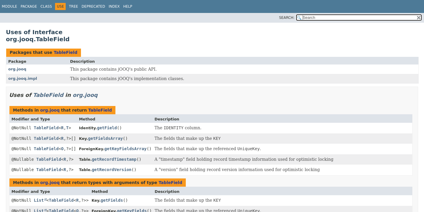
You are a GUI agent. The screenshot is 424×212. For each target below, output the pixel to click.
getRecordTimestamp (114, 159)
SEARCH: (287, 18)
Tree (73, 6)
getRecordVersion (112, 169)
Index (114, 6)
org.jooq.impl (22, 78)
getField (107, 127)
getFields (112, 200)
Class (46, 6)
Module (9, 6)
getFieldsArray (105, 138)
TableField (65, 52)
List (39, 200)
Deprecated (93, 6)
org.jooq (17, 69)
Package (29, 6)
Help (127, 6)
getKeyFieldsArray (126, 148)
